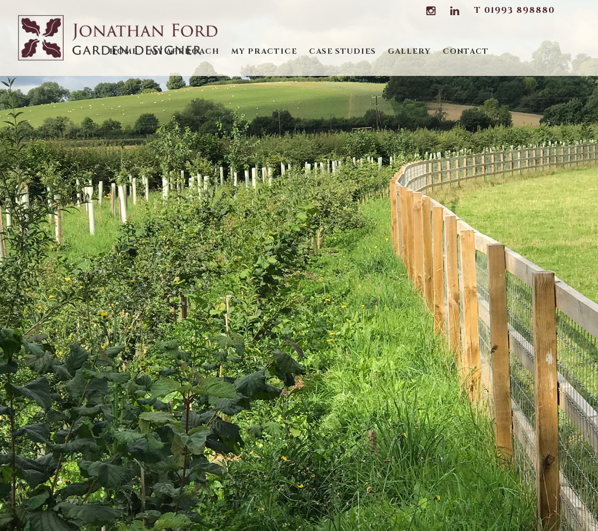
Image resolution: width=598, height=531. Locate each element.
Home (123, 51)
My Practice (264, 51)
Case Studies (342, 51)
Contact (466, 51)
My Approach (185, 51)
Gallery (409, 51)
